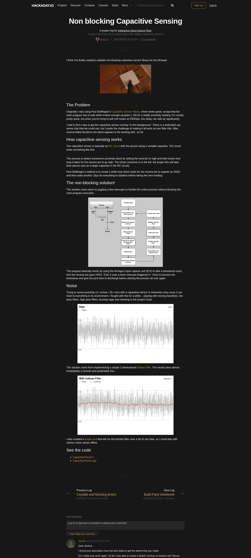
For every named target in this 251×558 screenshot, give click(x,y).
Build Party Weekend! (159, 494)
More (128, 5)
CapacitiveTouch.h (83, 457)
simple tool (91, 439)
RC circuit (114, 146)
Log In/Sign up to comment (82, 534)
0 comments (102, 498)
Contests (90, 5)
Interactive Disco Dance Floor (135, 30)
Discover (76, 5)
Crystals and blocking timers (96, 494)
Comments (148, 39)
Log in (213, 5)
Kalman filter (144, 367)
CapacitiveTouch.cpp (85, 460)
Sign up (198, 5)
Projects (62, 5)
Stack (115, 5)
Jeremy (102, 39)
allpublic (82, 541)
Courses (103, 5)
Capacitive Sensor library (125, 111)
